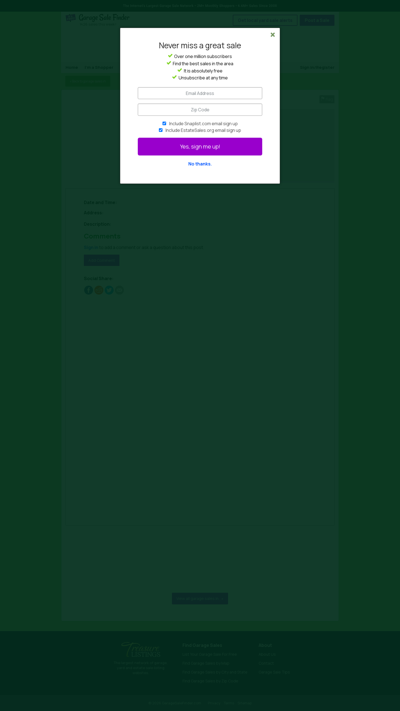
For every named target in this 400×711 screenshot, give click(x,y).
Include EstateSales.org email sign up (203, 130)
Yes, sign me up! (200, 146)
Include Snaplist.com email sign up (203, 123)
